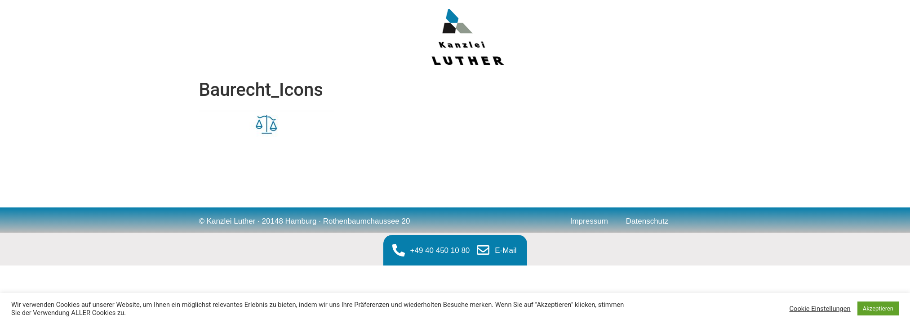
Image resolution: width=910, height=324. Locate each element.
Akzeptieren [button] (878, 308)
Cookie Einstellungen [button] (820, 309)
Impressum (589, 221)
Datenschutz (647, 221)
